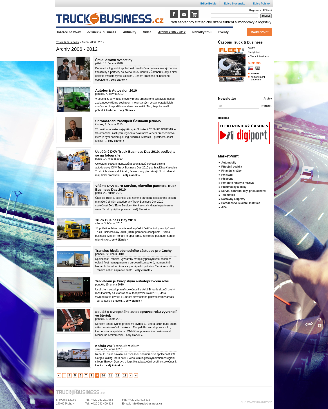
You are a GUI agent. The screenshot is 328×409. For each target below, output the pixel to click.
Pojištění (227, 174)
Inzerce (255, 73)
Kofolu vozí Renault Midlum (117, 346)
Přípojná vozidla (231, 166)
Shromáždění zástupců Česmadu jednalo (128, 121)
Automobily (228, 162)
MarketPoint (259, 32)
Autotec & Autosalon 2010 (116, 90)
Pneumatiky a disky (233, 186)
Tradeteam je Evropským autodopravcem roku (132, 281)
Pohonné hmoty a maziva (237, 182)
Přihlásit (267, 10)
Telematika (228, 195)
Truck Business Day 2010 (115, 220)
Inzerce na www (69, 32)
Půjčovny (227, 178)
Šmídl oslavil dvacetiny (113, 60)
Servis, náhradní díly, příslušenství (243, 190)
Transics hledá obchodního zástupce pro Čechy (133, 250)
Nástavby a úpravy (233, 199)
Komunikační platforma (258, 78)
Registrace (255, 10)
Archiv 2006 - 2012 (171, 32)
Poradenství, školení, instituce (240, 203)
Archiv (251, 47)
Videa (147, 32)
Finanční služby (231, 170)
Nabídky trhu (202, 32)
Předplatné (254, 52)
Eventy (223, 32)
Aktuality (129, 32)
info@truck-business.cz (147, 403)
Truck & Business (67, 42)
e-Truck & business (258, 56)
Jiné (224, 207)
